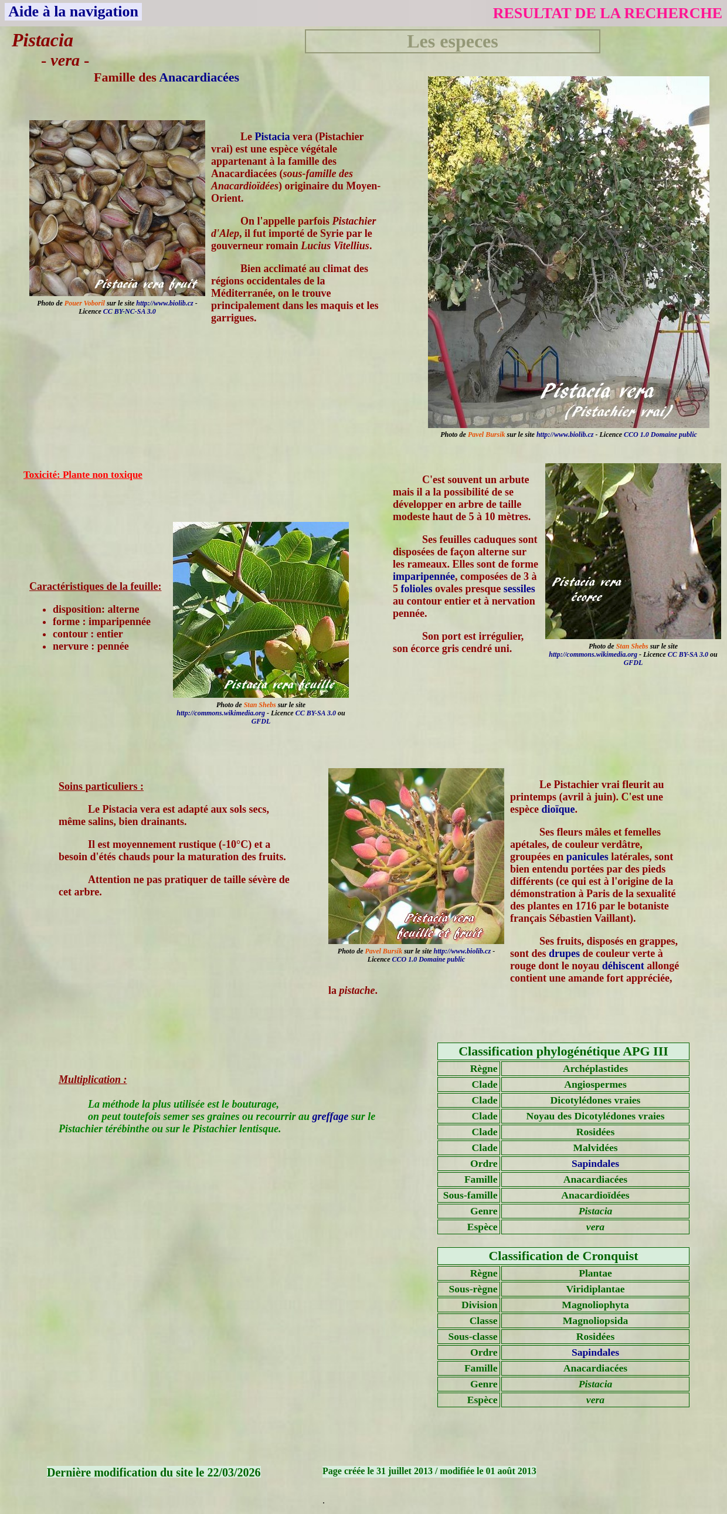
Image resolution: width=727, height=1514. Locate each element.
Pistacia (272, 136)
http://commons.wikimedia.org (593, 654)
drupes (564, 953)
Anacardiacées (199, 77)
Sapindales (595, 1163)
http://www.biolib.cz (565, 434)
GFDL (633, 662)
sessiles (519, 589)
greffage (330, 1116)
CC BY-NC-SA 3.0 (129, 311)
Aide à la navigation (73, 11)
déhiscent (623, 966)
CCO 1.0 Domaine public (660, 434)
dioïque (558, 809)
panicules (587, 857)
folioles (417, 589)
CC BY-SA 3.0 (688, 654)
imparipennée (424, 576)
